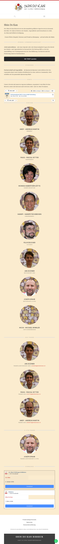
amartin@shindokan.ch (34, 422)
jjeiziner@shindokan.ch (38, 365)
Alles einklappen (37, 90)
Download (29, 486)
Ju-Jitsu (7, 477)
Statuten (10, 492)
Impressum (29, 522)
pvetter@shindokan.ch (34, 394)
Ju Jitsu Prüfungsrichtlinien (17, 472)
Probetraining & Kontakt (29, 519)
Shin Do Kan (9, 497)
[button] (53, 100)
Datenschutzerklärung (29, 524)
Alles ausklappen (46, 90)
